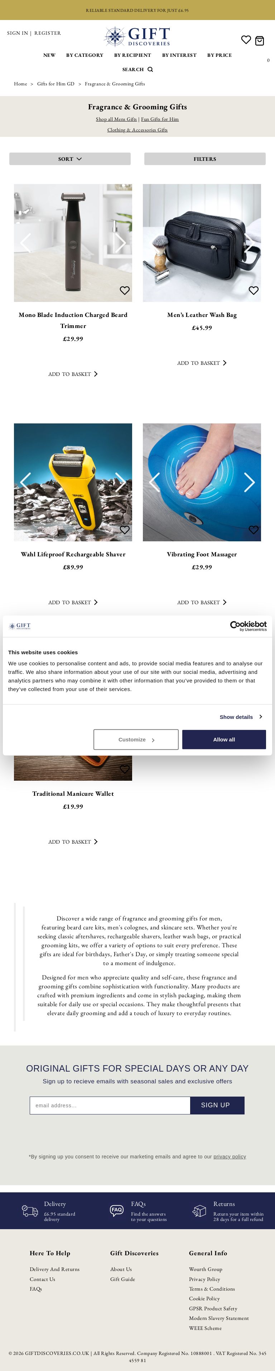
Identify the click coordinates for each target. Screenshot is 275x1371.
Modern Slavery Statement (219, 1318)
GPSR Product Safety (213, 1308)
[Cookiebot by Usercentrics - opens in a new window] (235, 626)
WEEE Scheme (205, 1328)
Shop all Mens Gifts (116, 119)
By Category (84, 55)
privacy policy (229, 1156)
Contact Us (43, 1279)
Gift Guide (122, 1279)
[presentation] (137, 1132)
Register (47, 33)
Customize (136, 739)
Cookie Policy (204, 1298)
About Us (121, 1269)
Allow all (224, 739)
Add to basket (72, 374)
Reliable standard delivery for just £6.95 (137, 10)
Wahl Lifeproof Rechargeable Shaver (73, 554)
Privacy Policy (205, 1279)
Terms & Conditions (212, 1288)
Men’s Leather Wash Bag (202, 315)
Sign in (17, 33)
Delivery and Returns (55, 1269)
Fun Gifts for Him (160, 119)
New (49, 55)
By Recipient (132, 55)
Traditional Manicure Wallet (73, 793)
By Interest (179, 55)
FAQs (36, 1288)
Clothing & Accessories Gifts (137, 129)
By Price (219, 55)
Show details (236, 717)
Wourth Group (206, 1269)
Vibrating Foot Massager (202, 554)
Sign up (215, 1105)
